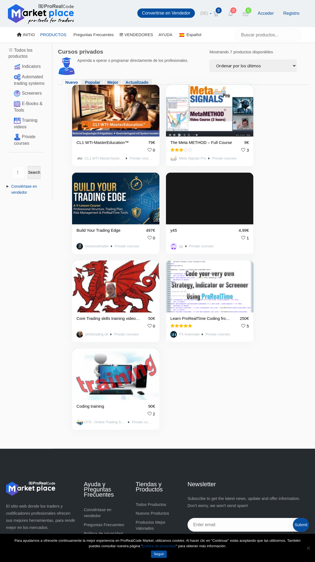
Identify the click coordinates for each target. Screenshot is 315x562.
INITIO (26, 34)
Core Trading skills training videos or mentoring (177, 210)
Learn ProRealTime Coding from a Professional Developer (252, 210)
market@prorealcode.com (34, 417)
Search (34, 172)
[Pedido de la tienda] (253, 66)
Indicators (31, 66)
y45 (79, 210)
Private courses (127, 148)
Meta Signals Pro (173, 148)
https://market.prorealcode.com (39, 424)
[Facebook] (193, 430)
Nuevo (71, 82)
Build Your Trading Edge (252, 132)
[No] (308, 548)
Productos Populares (155, 417)
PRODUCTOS (53, 34)
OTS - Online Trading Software (98, 303)
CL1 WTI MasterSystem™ (97, 148)
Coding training (90, 287)
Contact (91, 470)
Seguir (159, 554)
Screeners (32, 93)
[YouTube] (221, 430)
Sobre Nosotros (98, 462)
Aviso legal (93, 453)
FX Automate (248, 226)
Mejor (112, 82)
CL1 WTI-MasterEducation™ (100, 132)
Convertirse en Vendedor (166, 13)
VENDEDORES (136, 34)
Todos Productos (151, 385)
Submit (301, 405)
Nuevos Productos (152, 394)
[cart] (206, 13)
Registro (291, 13)
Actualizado (137, 82)
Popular (92, 82)
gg (87, 226)
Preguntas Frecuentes (93, 34)
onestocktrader (249, 148)
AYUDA (166, 34)
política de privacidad (159, 546)
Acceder (266, 13)
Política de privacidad (103, 414)
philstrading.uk (172, 226)
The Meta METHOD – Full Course (178, 132)
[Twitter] (207, 430)
